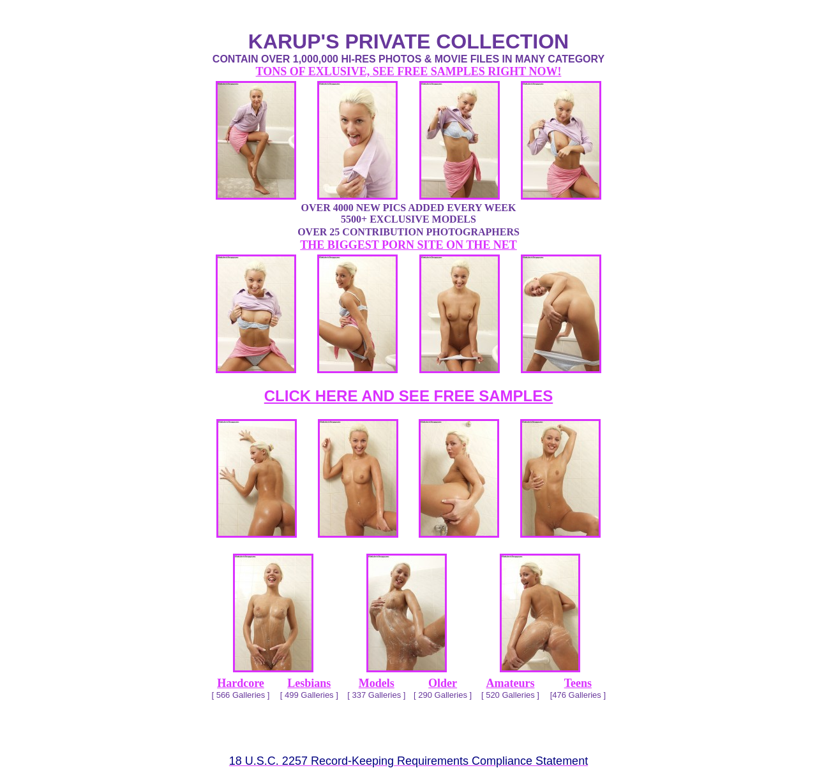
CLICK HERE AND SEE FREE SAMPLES (408, 395)
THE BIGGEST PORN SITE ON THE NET (408, 245)
